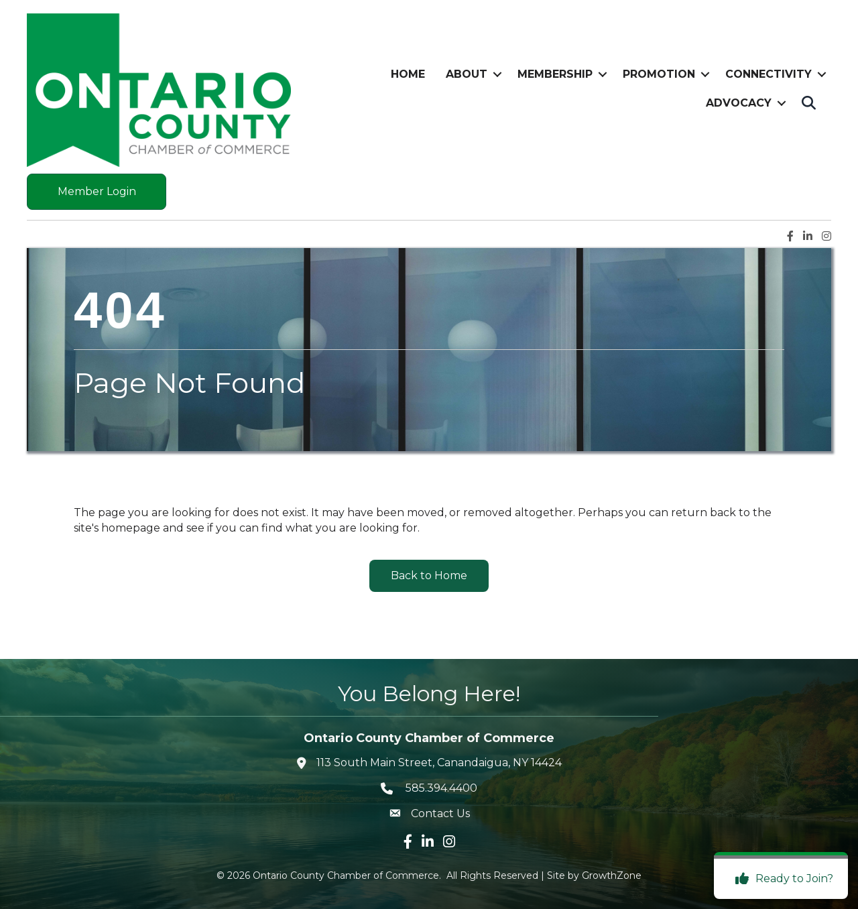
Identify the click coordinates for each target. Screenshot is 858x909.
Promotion (659, 74)
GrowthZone (611, 875)
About (466, 74)
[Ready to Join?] (781, 878)
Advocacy (739, 103)
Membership (555, 74)
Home (408, 74)
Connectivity (768, 74)
